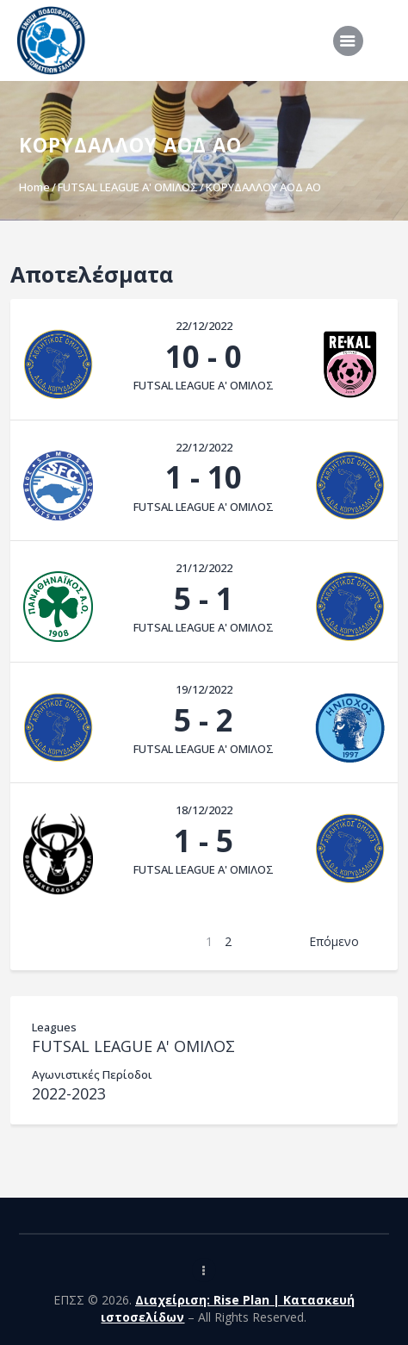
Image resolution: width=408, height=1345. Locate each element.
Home (34, 187)
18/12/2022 (204, 810)
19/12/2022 (204, 689)
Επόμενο (334, 941)
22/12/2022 (204, 325)
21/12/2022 (204, 568)
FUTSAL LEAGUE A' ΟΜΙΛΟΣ (128, 187)
